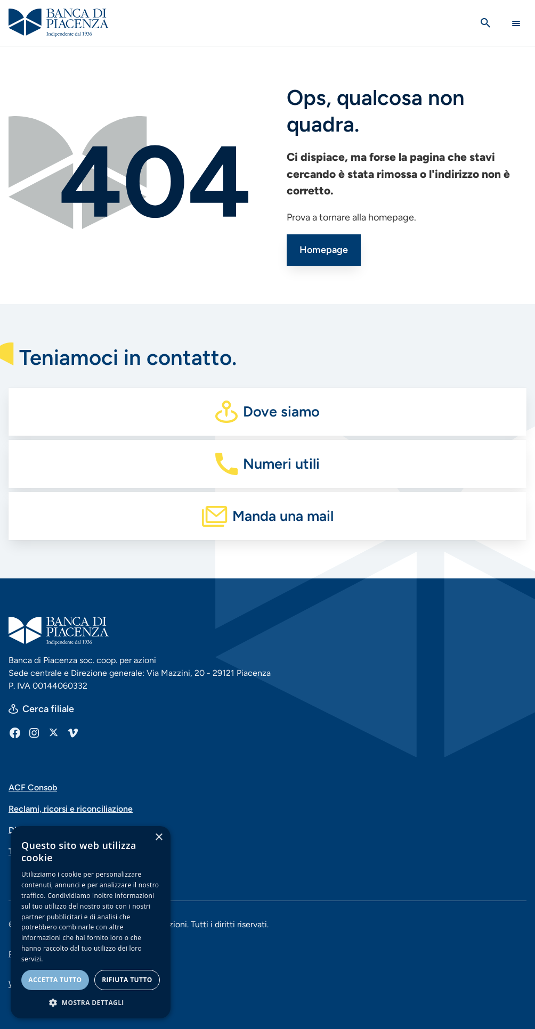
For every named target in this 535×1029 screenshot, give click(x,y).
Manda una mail (283, 516)
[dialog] (91, 922)
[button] (90, 1002)
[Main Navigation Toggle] (516, 23)
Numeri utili (281, 463)
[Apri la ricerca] (485, 22)
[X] (53, 732)
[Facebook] (15, 732)
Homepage (323, 250)
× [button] (159, 838)
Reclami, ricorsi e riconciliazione (71, 809)
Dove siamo (281, 411)
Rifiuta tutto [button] (127, 979)
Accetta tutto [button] (55, 979)
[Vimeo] (72, 732)
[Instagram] (34, 732)
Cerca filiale (48, 709)
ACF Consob (33, 787)
